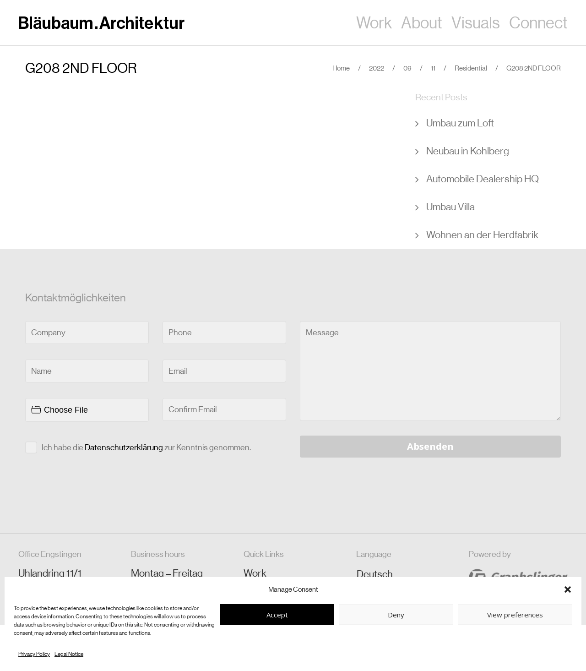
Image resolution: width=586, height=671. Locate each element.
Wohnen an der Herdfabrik (482, 234)
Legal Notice (68, 654)
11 (433, 68)
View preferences (515, 614)
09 (407, 68)
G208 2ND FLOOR (81, 68)
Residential (471, 68)
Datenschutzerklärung (124, 447)
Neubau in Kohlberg (467, 151)
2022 (376, 68)
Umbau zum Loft (460, 123)
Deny (396, 614)
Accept (277, 614)
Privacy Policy (34, 654)
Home (341, 68)
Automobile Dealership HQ (482, 179)
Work (255, 573)
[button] (567, 589)
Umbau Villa (450, 207)
